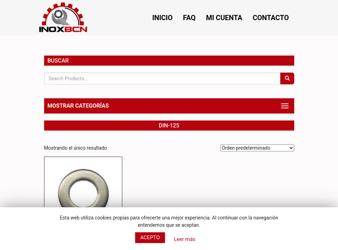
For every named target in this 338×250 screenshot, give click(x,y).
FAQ (189, 18)
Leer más (184, 239)
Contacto (271, 18)
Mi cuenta (224, 18)
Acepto (150, 237)
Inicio (162, 18)
